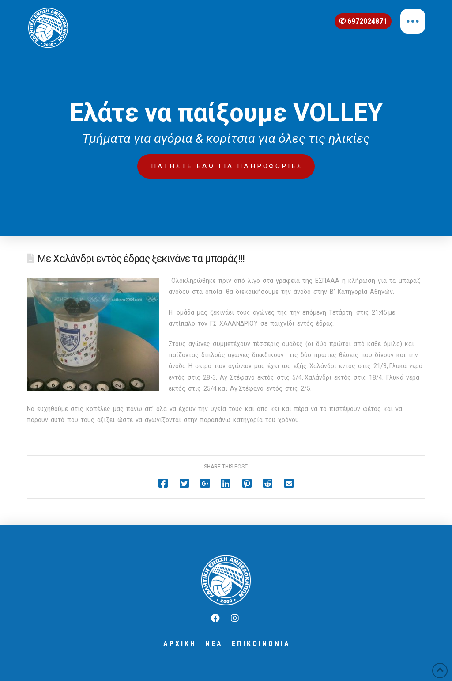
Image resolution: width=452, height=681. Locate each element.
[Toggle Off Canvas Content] (412, 21)
